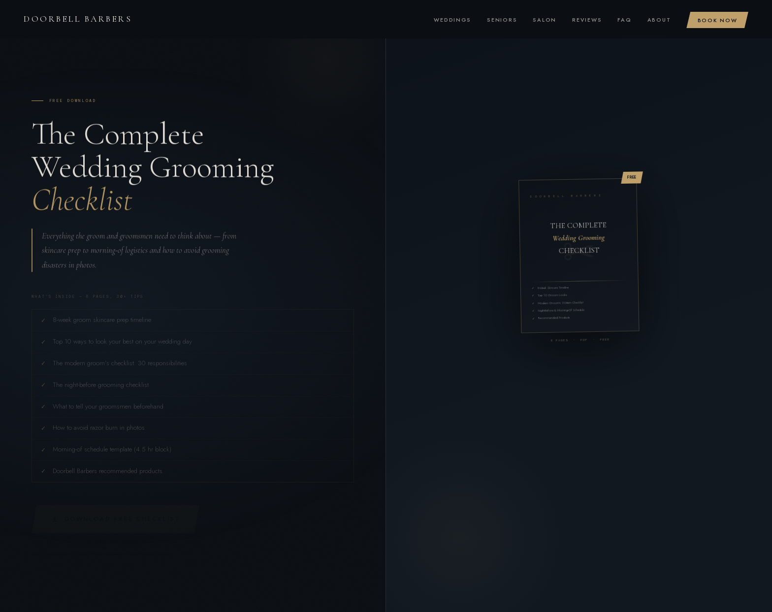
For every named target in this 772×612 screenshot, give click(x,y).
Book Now (718, 20)
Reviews (587, 20)
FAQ (624, 20)
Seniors (502, 20)
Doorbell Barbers (78, 19)
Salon (544, 20)
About (659, 20)
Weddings (452, 20)
